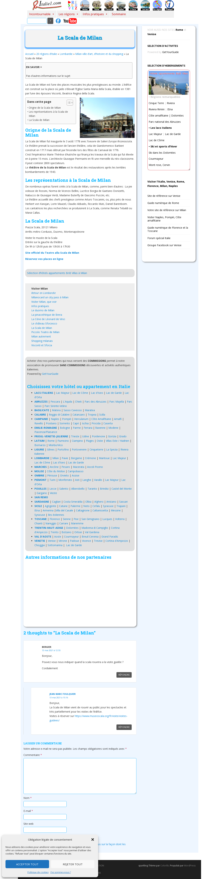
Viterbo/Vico (56, 445)
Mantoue (104, 458)
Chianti (38, 523)
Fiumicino (63, 440)
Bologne (65, 427)
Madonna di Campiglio (94, 527)
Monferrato (65, 480)
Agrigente (50, 506)
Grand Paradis (109, 536)
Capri (76, 423)
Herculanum (81, 419)
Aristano (111, 501)
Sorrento (65, 423)
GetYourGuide (50, 373)
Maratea (90, 410)
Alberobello (78, 488)
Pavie (65, 458)
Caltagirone (83, 510)
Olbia (88, 501)
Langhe (86, 480)
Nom (27, 798)
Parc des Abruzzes (95, 401)
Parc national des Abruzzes (165, 121)
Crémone (90, 458)
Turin (52, 480)
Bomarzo (40, 445)
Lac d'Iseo (97, 393)
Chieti (78, 401)
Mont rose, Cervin (159, 165)
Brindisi (104, 488)
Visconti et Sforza (41, 345)
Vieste (53, 493)
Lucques (107, 519)
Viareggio (50, 523)
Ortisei (78, 532)
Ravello (38, 423)
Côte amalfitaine (158, 115)
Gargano (42, 493)
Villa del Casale (64, 510)
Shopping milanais (42, 341)
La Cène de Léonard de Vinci (48, 319)
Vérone (63, 540)
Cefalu (96, 506)
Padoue (74, 540)
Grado (123, 436)
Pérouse (52, 475)
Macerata (78, 467)
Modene (113, 427)
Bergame (76, 458)
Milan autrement (41, 336)
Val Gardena (92, 532)
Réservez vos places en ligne (44, 259)
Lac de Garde (114, 393)
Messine (116, 510)
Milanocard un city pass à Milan (49, 297)
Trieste (75, 436)
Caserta (108, 423)
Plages (90, 440)
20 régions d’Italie (46, 54)
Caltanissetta (100, 510)
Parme (77, 427)
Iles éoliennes (56, 514)
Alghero (98, 501)
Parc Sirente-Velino (55, 406)
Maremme (77, 523)
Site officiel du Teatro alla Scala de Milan (52, 252)
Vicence (86, 540)
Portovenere (79, 449)
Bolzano (66, 532)
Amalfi (118, 419)
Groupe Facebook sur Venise (164, 245)
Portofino (63, 449)
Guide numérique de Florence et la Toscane (167, 229)
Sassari (123, 501)
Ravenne (100, 427)
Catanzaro (79, 414)
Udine (85, 436)
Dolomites (72, 527)
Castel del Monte (122, 488)
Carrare (63, 523)
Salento (63, 488)
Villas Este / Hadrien (117, 440)
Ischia (85, 423)
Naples (55, 419)
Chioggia (39, 545)
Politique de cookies (38, 872)
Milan (55, 458)
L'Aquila (67, 401)
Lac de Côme (80, 393)
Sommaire (119, 14)
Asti (77, 480)
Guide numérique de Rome (163, 203)
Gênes (51, 449)
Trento (55, 532)
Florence (55, 519)
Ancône (54, 467)
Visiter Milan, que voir (44, 301)
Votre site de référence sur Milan (166, 210)
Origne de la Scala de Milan (45, 107)
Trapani (120, 506)
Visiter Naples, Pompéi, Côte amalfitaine (164, 218)
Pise (76, 519)
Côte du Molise (56, 471)
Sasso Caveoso (73, 410)
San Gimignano (90, 519)
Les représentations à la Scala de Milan (48, 113)
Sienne (67, 519)
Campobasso (75, 471)
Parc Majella (116, 401)
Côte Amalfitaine (101, 419)
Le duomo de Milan (42, 310)
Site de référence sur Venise (163, 196)
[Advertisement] (80, 594)
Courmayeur (71, 536)
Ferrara (88, 427)
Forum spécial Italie (158, 238)
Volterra (120, 519)
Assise (75, 475)
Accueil (29, 54)
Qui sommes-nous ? (60, 872)
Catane (63, 506)
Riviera (171, 103)
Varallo (98, 480)
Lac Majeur (62, 393)
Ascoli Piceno (95, 467)
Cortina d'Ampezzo (116, 540)
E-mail (28, 811)
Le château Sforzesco (44, 323)
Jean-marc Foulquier (62, 694)
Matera (56, 410)
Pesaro (66, 467)
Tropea (92, 414)
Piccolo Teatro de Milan (45, 332)
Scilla (102, 414)
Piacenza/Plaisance (45, 432)
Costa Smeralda (73, 501)
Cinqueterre (96, 449)
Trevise (98, 540)
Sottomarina (55, 545)
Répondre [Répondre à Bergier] (124, 674)
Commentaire (32, 755)
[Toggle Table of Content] (68, 102)
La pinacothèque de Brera (46, 314)
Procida (96, 423)
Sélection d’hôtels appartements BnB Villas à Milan (57, 273)
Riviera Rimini (156, 109)
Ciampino (77, 440)
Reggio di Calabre (59, 414)
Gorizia (112, 436)
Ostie (100, 440)
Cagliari (56, 501)
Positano (51, 423)
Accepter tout (27, 864)
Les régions (69, 14)
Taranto (92, 488)
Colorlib (164, 865)
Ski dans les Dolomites (162, 152)
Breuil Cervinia (90, 536)
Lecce (52, 488)
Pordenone (98, 436)
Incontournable (42, 14)
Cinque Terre (156, 103)
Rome (51, 440)
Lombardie (66, 54)
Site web (28, 823)
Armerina (48, 510)
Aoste (57, 536)
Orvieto (64, 475)
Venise (52, 540)
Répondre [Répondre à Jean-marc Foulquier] (124, 727)
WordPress (190, 865)
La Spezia (112, 449)
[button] (92, 839)
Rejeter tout (73, 864)
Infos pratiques (95, 14)
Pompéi (66, 419)
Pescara (55, 401)
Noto (86, 506)
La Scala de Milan (39, 120)
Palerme (75, 506)
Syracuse (108, 506)
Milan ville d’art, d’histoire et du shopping (99, 54)
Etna (37, 510)
